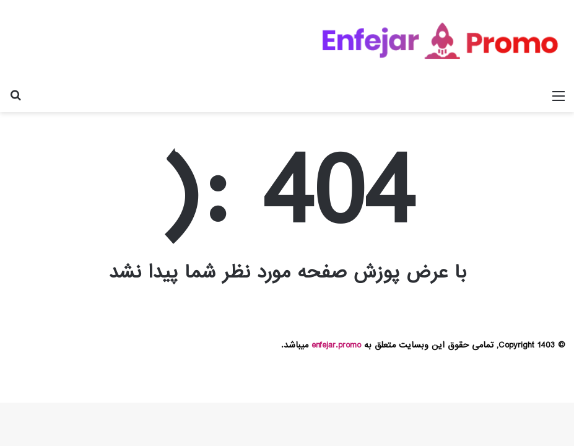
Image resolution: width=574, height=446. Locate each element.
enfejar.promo (336, 345)
